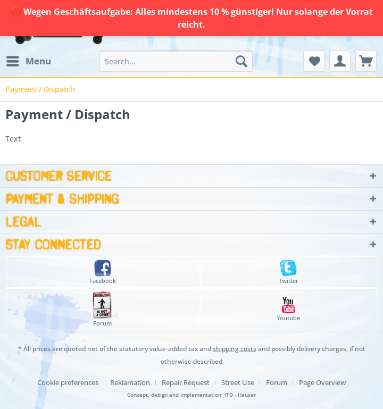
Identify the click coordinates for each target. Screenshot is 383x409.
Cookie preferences (67, 382)
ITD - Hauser (240, 394)
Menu (28, 60)
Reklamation (130, 382)
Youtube (288, 309)
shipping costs (234, 348)
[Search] (241, 61)
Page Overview (322, 382)
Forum (102, 309)
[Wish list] (313, 61)
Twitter (288, 272)
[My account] (340, 61)
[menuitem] (28, 61)
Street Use (237, 382)
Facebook (102, 272)
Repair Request (186, 382)
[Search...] (176, 61)
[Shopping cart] (366, 61)
